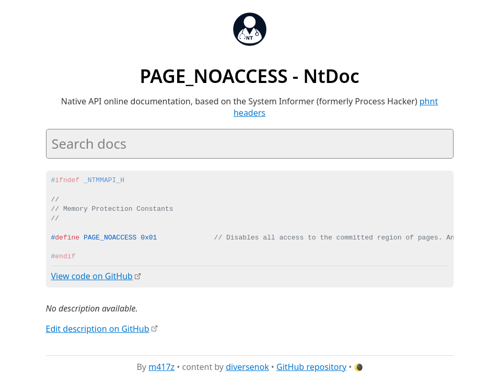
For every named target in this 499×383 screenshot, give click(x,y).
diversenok (247, 367)
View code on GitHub (92, 276)
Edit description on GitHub (97, 328)
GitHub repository (311, 367)
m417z (161, 367)
